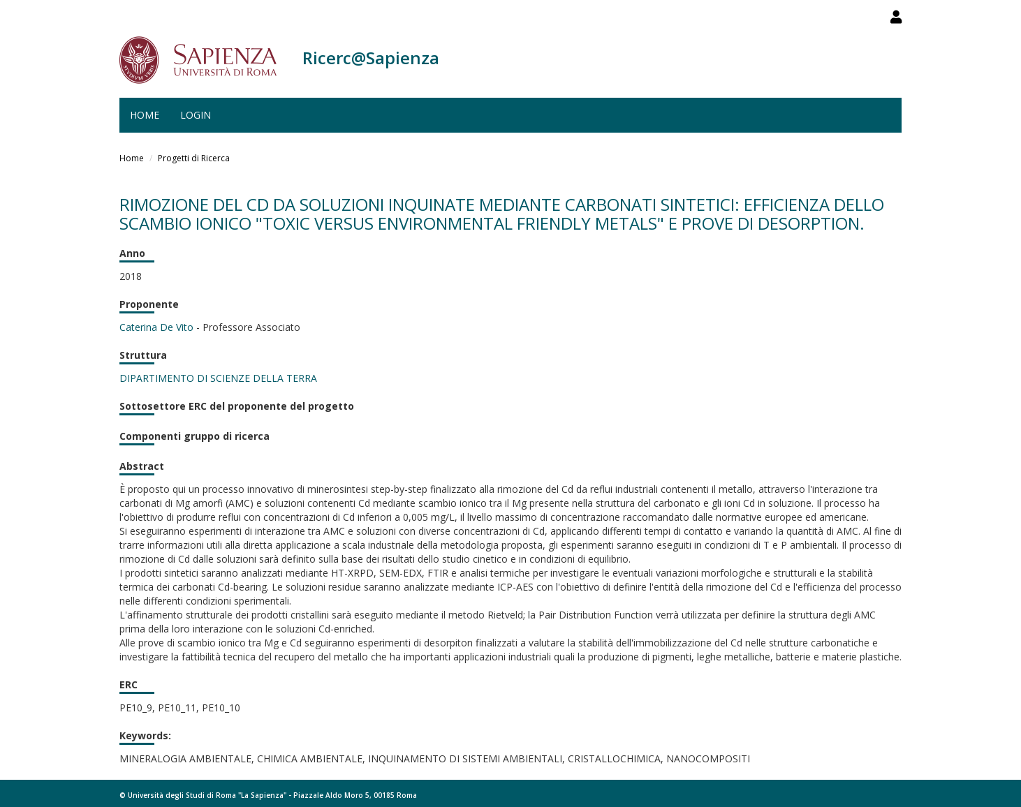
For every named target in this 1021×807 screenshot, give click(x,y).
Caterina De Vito (156, 327)
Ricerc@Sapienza (370, 57)
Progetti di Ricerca (194, 158)
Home (144, 114)
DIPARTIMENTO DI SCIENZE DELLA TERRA (218, 378)
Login (195, 114)
